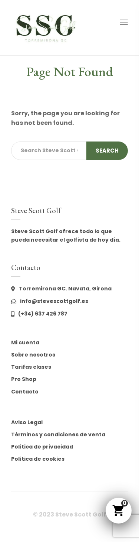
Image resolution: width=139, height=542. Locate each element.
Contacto (25, 391)
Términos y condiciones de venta (58, 434)
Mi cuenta (25, 342)
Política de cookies (37, 459)
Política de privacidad (42, 446)
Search (107, 150)
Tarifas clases (31, 367)
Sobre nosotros (33, 354)
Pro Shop (23, 379)
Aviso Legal (27, 422)
